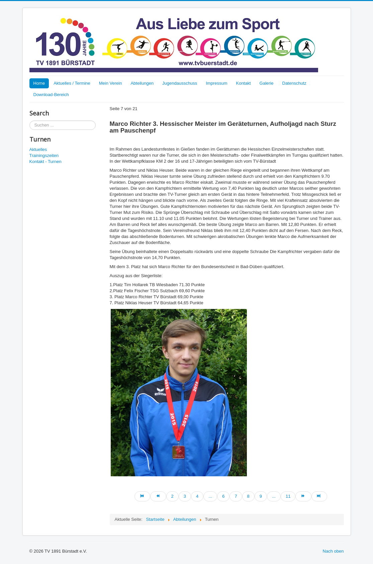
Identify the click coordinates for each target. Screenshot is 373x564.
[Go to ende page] (319, 496)
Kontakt (243, 83)
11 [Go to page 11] (288, 496)
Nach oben (333, 551)
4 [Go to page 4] (197, 496)
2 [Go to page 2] (172, 496)
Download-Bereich (51, 94)
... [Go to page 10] (274, 496)
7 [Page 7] (236, 496)
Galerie (267, 83)
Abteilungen (142, 83)
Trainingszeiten (44, 155)
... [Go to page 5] (210, 496)
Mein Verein (110, 83)
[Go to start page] (142, 496)
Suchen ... (29, 120)
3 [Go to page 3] (185, 496)
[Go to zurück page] (158, 496)
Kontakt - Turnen (45, 161)
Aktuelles (38, 149)
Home (39, 83)
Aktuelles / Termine (72, 83)
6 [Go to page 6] (223, 496)
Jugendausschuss (179, 83)
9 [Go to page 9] (261, 496)
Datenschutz (294, 83)
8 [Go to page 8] (248, 496)
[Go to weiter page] (303, 496)
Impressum (216, 83)
